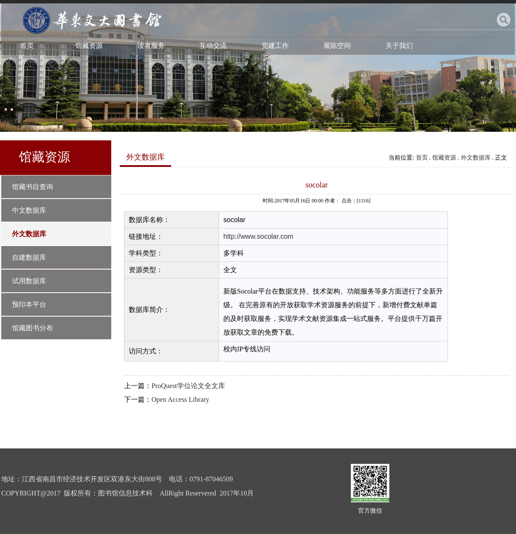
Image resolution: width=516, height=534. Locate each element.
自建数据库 (29, 257)
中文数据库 (29, 210)
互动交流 (213, 45)
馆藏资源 (89, 45)
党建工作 (275, 45)
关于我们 (399, 45)
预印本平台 (29, 304)
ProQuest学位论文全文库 (188, 385)
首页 (27, 45)
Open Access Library (180, 399)
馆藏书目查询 (32, 186)
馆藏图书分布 (32, 328)
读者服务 (151, 45)
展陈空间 (337, 45)
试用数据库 (29, 281)
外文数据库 (29, 233)
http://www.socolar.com (258, 236)
